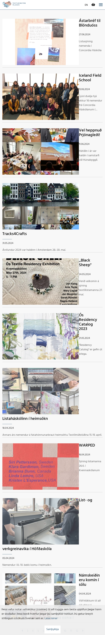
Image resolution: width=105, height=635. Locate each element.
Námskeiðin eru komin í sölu (89, 580)
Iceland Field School (90, 78)
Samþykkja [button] (52, 629)
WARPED (87, 445)
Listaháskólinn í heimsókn (25, 419)
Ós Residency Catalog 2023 (88, 322)
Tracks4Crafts (14, 234)
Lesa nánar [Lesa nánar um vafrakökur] (51, 618)
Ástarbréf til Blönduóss (89, 23)
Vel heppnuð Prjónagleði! (90, 132)
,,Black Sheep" (85, 262)
